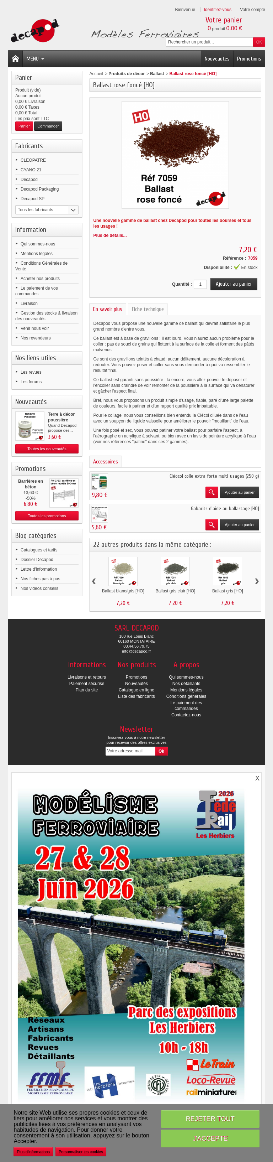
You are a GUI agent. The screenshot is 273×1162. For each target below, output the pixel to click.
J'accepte (210, 1138)
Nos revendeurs (36, 338)
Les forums (31, 381)
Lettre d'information (39, 569)
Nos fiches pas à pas (40, 578)
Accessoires (105, 461)
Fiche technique (148, 309)
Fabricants (29, 146)
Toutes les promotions (47, 516)
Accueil (96, 73)
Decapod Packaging (40, 189)
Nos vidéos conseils (39, 588)
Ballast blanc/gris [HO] (123, 590)
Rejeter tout (210, 1118)
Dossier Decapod (37, 559)
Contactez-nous (186, 714)
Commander (48, 126)
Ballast (157, 73)
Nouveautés (217, 59)
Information (30, 229)
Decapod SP (32, 198)
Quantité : (182, 284)
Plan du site (87, 690)
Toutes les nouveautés (46, 449)
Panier (23, 77)
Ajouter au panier (240, 492)
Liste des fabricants (136, 696)
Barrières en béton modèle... (30, 487)
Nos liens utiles (35, 358)
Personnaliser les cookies (81, 1152)
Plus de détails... (110, 235)
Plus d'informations (33, 1152)
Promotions (249, 59)
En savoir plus (107, 309)
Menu (35, 59)
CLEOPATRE (33, 160)
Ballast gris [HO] (227, 590)
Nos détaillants (186, 683)
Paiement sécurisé (87, 683)
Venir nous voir (35, 328)
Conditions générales (186, 696)
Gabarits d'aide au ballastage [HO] (225, 508)
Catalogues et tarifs (39, 550)
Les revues (31, 372)
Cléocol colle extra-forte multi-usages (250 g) (214, 476)
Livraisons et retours (87, 677)
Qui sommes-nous (38, 244)
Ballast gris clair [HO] (175, 590)
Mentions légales (37, 253)
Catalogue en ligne (136, 690)
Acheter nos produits (40, 278)
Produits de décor (126, 73)
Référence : (234, 258)
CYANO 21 (31, 169)
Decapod (29, 179)
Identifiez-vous (217, 9)
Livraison (29, 303)
